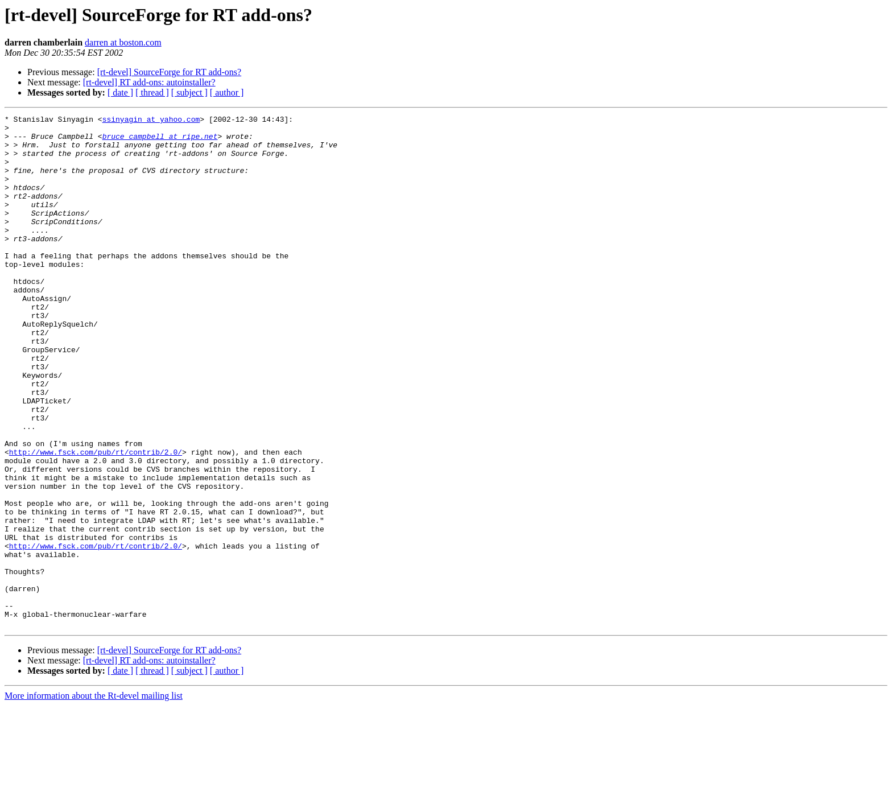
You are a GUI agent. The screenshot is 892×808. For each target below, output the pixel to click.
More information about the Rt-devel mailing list (94, 798)
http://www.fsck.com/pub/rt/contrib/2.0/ (95, 520)
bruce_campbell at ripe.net (160, 141)
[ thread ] (152, 92)
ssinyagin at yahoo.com (151, 121)
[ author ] (227, 92)
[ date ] (120, 92)
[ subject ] (189, 92)
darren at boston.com (123, 42)
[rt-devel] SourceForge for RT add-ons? (169, 72)
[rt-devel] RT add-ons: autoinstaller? (149, 82)
